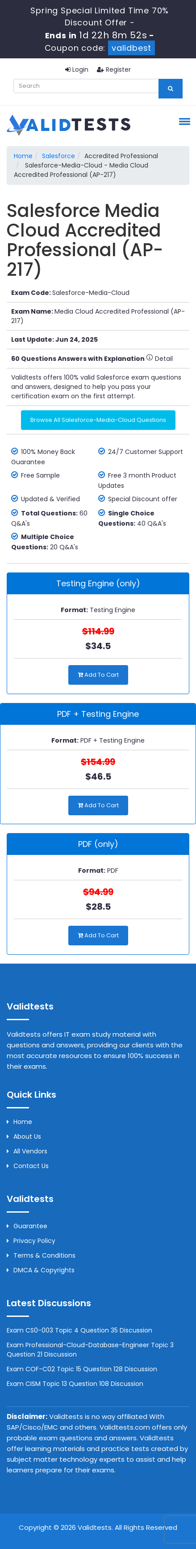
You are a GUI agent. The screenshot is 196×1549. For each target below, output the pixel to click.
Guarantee (27, 1226)
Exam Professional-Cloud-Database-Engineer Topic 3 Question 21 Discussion (90, 1350)
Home (23, 155)
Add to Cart (98, 674)
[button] (183, 121)
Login (76, 69)
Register (114, 69)
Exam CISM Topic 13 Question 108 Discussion (75, 1383)
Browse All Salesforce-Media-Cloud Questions (98, 420)
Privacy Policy (31, 1240)
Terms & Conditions (41, 1255)
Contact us (28, 1165)
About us (24, 1136)
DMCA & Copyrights (41, 1270)
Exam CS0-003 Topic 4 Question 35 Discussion (79, 1330)
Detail (159, 358)
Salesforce (58, 155)
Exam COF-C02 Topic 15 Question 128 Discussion (82, 1369)
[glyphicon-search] (170, 88)
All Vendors (27, 1151)
